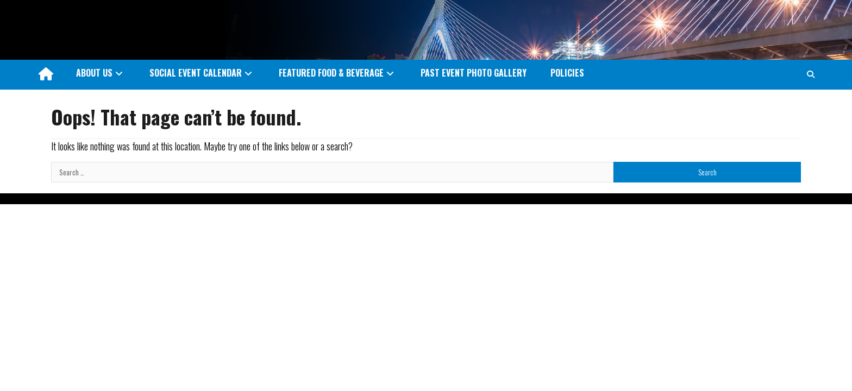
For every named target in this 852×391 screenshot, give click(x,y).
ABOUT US (94, 72)
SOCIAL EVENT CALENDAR (195, 72)
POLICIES (567, 72)
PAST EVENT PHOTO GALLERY (474, 72)
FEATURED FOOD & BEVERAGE (331, 72)
